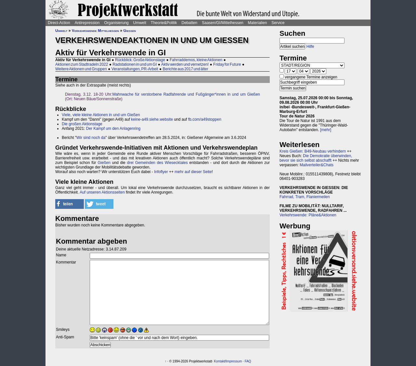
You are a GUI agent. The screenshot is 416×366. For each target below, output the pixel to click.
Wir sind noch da (90, 137)
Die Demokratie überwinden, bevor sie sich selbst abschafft (316, 158)
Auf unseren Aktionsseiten (102, 192)
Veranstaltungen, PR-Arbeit (134, 69)
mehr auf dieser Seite (193, 171)
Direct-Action (59, 22)
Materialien (257, 22)
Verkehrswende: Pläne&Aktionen (308, 215)
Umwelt (139, 22)
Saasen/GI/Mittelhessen (222, 22)
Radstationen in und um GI (134, 64)
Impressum (234, 361)
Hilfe (310, 46)
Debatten (190, 22)
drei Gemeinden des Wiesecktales (157, 162)
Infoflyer (161, 171)
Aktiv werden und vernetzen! (185, 64)
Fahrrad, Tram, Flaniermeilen (305, 197)
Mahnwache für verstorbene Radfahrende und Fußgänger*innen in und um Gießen (186, 94)
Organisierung (116, 22)
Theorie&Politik (164, 22)
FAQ (248, 361)
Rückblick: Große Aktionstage (140, 60)
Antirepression (87, 22)
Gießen (129, 30)
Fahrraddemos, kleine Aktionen (196, 60)
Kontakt (219, 361)
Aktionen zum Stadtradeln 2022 (81, 64)
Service (277, 22)
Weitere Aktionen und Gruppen (81, 69)
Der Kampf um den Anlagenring (113, 128)
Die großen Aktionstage (82, 124)
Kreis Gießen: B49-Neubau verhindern (313, 151)
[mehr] (325, 130)
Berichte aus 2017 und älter (185, 69)
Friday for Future (227, 64)
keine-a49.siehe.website (152, 119)
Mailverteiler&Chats (316, 165)
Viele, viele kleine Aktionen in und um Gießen (101, 115)
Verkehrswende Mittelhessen (95, 30)
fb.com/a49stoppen (204, 119)
